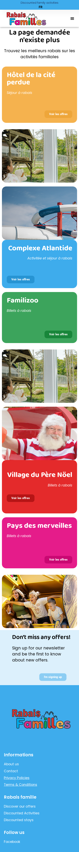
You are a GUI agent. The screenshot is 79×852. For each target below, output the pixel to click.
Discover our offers (20, 806)
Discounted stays (19, 820)
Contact (11, 771)
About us (11, 764)
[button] (72, 18)
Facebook (12, 841)
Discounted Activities (22, 813)
